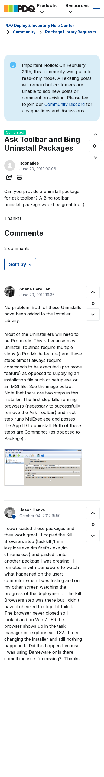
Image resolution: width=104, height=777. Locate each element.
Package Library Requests (70, 32)
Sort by (17, 264)
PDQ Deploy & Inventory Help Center (39, 25)
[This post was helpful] (95, 135)
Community (24, 32)
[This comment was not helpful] (93, 314)
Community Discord (64, 104)
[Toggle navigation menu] (96, 6)
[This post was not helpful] (95, 157)
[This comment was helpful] (93, 292)
